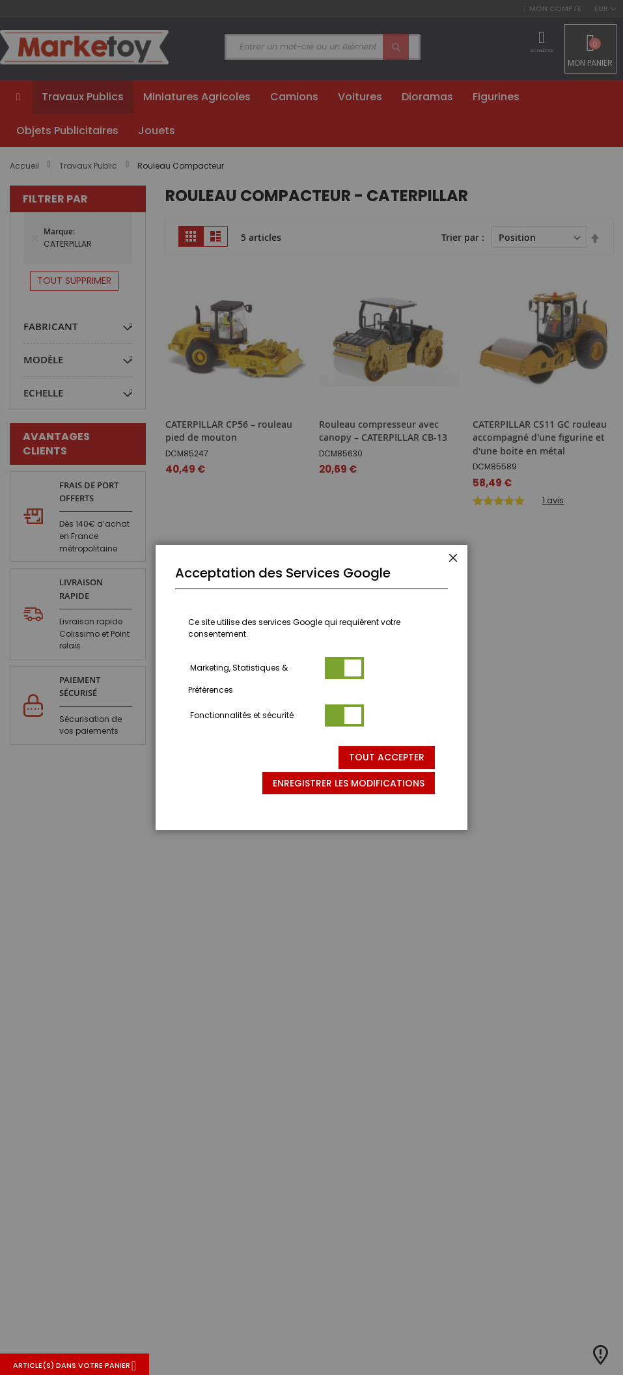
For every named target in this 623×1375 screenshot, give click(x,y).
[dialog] (311, 687)
